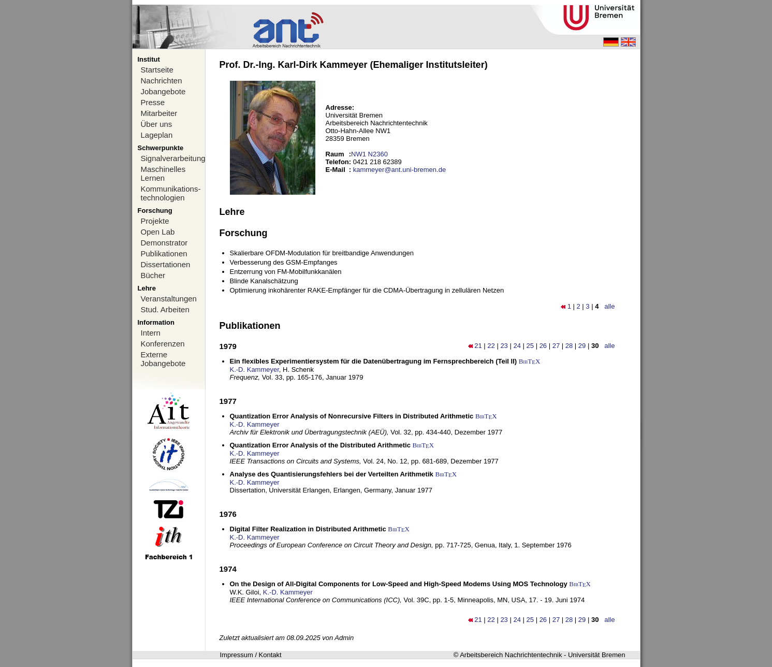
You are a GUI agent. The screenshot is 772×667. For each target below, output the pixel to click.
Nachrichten (161, 80)
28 (569, 346)
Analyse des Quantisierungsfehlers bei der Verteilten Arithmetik (331, 474)
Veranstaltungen (169, 298)
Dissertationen (166, 264)
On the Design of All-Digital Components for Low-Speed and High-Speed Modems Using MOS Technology (398, 584)
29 (582, 346)
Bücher (153, 275)
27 (556, 346)
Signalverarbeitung (173, 158)
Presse (153, 102)
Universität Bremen (596, 655)
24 (516, 346)
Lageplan (157, 134)
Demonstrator (164, 242)
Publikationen (164, 253)
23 (503, 346)
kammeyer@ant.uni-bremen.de (399, 169)
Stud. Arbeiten (165, 309)
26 (543, 346)
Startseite (157, 69)
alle (609, 306)
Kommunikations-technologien (171, 193)
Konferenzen (163, 343)
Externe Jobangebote (163, 359)
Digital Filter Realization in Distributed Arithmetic (308, 529)
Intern (151, 332)
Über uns (156, 124)
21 (478, 346)
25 (530, 346)
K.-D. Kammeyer (254, 369)
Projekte (155, 220)
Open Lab (158, 231)
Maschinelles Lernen (163, 173)
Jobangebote (163, 91)
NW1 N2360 (369, 154)
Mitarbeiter (159, 113)
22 (490, 346)
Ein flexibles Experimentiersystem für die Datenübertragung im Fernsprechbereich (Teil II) (373, 361)
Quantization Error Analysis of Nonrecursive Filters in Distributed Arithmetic (352, 416)
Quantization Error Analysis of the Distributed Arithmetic (320, 445)
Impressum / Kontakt (251, 655)
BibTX (530, 361)
